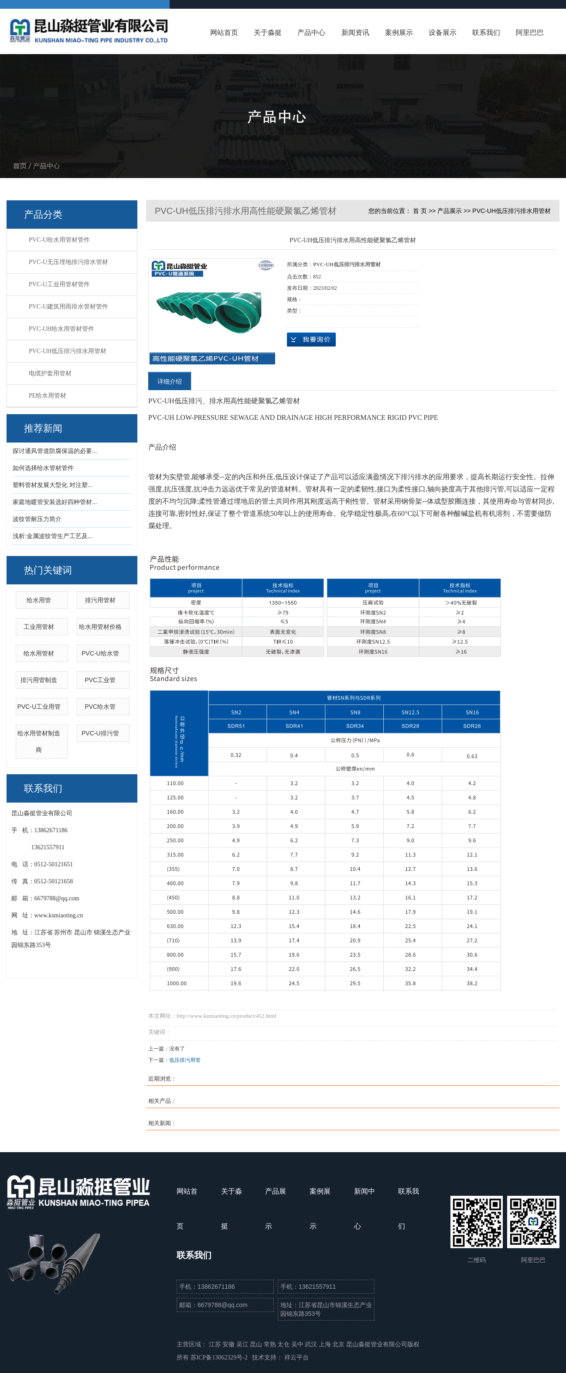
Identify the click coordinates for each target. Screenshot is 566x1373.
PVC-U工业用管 (39, 706)
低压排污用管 (185, 1060)
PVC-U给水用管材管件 (59, 240)
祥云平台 (296, 1357)
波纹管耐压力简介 (37, 518)
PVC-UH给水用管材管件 (61, 329)
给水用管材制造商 (38, 741)
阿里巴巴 (530, 32)
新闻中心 (364, 1209)
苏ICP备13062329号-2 (219, 1357)
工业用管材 (39, 626)
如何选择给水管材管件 (43, 467)
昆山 (257, 1344)
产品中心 (311, 32)
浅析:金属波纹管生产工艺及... (53, 535)
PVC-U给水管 (100, 653)
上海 (326, 1344)
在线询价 (311, 340)
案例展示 (399, 32)
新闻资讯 (355, 32)
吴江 (243, 1344)
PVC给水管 (100, 706)
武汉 (312, 1344)
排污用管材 (100, 600)
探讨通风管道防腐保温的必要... (55, 450)
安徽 (229, 1344)
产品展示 (449, 210)
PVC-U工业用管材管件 (59, 284)
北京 (339, 1344)
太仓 (284, 1344)
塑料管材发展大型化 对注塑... (53, 484)
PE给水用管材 (47, 395)
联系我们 (486, 32)
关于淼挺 (268, 32)
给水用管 (39, 600)
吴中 (298, 1344)
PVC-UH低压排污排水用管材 (67, 351)
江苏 (216, 1344)
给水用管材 (39, 653)
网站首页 (224, 32)
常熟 (271, 1344)
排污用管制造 (38, 679)
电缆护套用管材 (50, 373)
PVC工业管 (100, 679)
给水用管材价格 (100, 626)
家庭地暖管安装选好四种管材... (55, 501)
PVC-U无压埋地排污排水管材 (68, 262)
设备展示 (443, 32)
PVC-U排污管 (100, 733)
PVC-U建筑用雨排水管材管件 (68, 306)
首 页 (420, 210)
